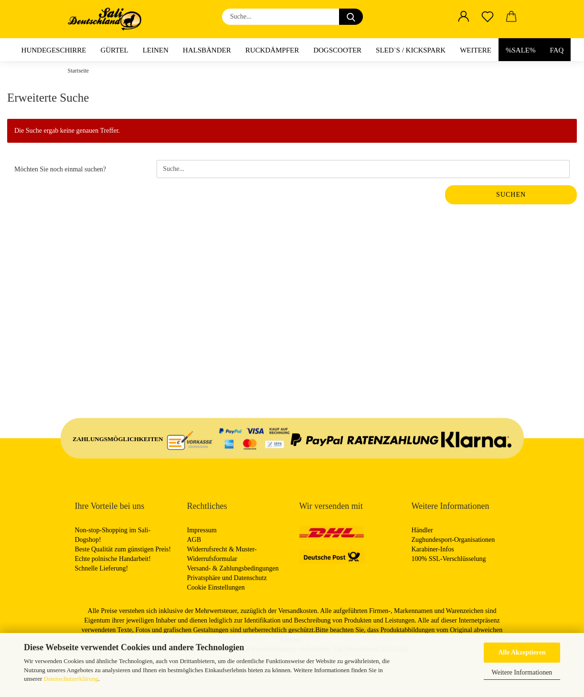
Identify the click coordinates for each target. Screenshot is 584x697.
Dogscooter (337, 50)
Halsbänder (207, 50)
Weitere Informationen (522, 672)
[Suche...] (351, 17)
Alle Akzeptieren (522, 652)
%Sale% (521, 50)
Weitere (475, 50)
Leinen (156, 50)
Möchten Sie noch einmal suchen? (60, 169)
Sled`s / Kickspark (411, 50)
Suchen (511, 194)
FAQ (557, 50)
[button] (464, 16)
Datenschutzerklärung (71, 678)
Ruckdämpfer (272, 50)
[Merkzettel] (487, 16)
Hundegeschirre (53, 50)
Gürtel (114, 50)
